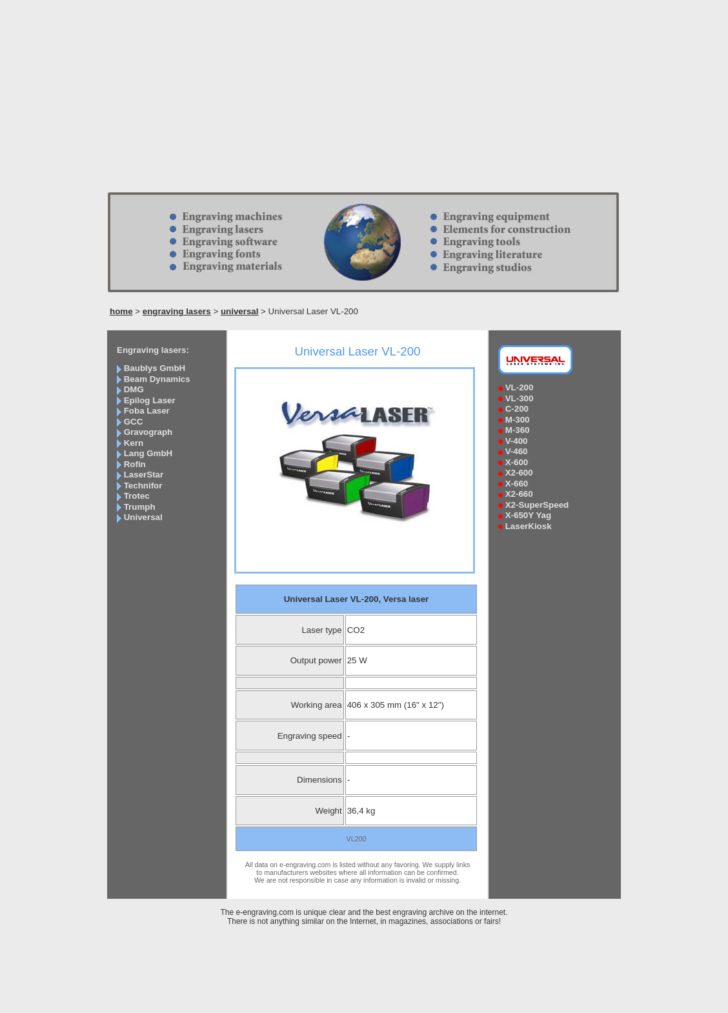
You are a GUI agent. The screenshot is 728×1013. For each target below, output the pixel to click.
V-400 (516, 441)
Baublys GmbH (155, 368)
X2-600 (519, 472)
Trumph (140, 507)
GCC (133, 421)
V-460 (516, 451)
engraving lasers (177, 311)
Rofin (135, 464)
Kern (133, 443)
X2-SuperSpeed (537, 505)
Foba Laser (147, 411)
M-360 (517, 430)
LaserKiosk (528, 526)
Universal (143, 517)
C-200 (517, 409)
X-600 (517, 462)
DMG (134, 389)
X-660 (517, 483)
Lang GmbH (148, 453)
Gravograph (148, 432)
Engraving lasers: (153, 350)
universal (240, 311)
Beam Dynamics (157, 379)
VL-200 (519, 387)
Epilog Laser (150, 400)
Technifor (143, 485)
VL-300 (519, 398)
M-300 (517, 420)
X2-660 (519, 494)
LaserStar (144, 474)
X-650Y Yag (528, 515)
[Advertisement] (364, 100)
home (121, 311)
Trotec (137, 496)
